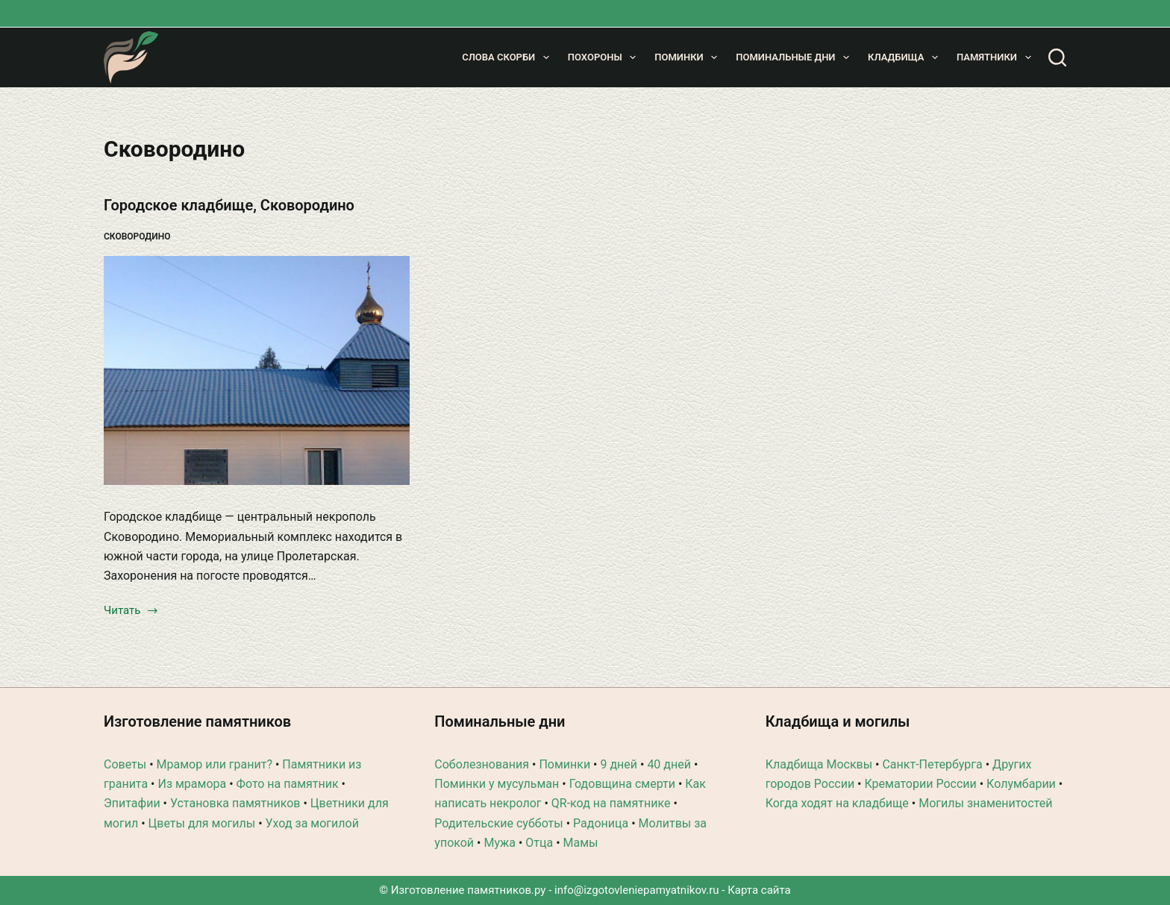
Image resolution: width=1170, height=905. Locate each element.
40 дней (669, 764)
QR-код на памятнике (611, 803)
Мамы (580, 843)
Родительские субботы (498, 823)
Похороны (605, 57)
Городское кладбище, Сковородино (229, 205)
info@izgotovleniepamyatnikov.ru (636, 890)
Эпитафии (132, 803)
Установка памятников (235, 803)
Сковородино (137, 236)
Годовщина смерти (622, 784)
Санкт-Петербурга (932, 764)
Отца (539, 843)
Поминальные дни (795, 57)
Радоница (600, 823)
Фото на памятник (288, 784)
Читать (131, 612)
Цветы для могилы (202, 823)
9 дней (618, 764)
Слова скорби (508, 57)
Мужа (500, 843)
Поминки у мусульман (496, 784)
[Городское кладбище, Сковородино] (257, 371)
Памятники (996, 57)
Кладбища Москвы (819, 764)
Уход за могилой (312, 823)
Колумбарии (1021, 784)
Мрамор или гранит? (214, 764)
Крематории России (920, 784)
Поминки (688, 57)
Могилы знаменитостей (985, 803)
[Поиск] (1057, 57)
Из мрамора (191, 784)
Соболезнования (481, 764)
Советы (125, 764)
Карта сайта (759, 890)
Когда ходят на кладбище (837, 803)
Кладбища (906, 57)
